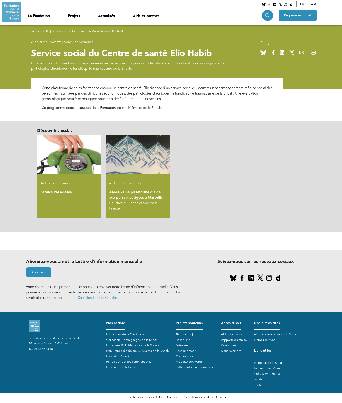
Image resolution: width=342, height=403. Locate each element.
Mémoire (182, 345)
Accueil (35, 32)
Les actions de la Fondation (125, 334)
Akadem (259, 379)
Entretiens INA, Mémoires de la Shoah (132, 345)
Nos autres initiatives (120, 367)
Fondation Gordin (118, 356)
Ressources (228, 345)
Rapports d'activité (234, 340)
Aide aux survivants (189, 361)
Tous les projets (186, 334)
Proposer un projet (297, 15)
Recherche (183, 340)
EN (302, 4)
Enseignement (186, 351)
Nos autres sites (267, 323)
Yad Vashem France (267, 373)
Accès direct (231, 323)
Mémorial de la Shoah (269, 363)
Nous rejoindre (231, 351)
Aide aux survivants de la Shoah (276, 334)
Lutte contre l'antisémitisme (195, 367)
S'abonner (39, 272)
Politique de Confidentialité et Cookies (153, 397)
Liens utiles (263, 350)
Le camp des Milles (267, 368)
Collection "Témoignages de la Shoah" (132, 340)
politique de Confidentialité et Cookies (88, 297)
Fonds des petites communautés (128, 361)
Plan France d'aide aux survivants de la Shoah (137, 351)
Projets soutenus (56, 32)
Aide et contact (146, 16)
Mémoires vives (264, 340)
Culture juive (184, 356)
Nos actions (115, 323)
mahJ (257, 384)
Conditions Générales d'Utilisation (205, 397)
